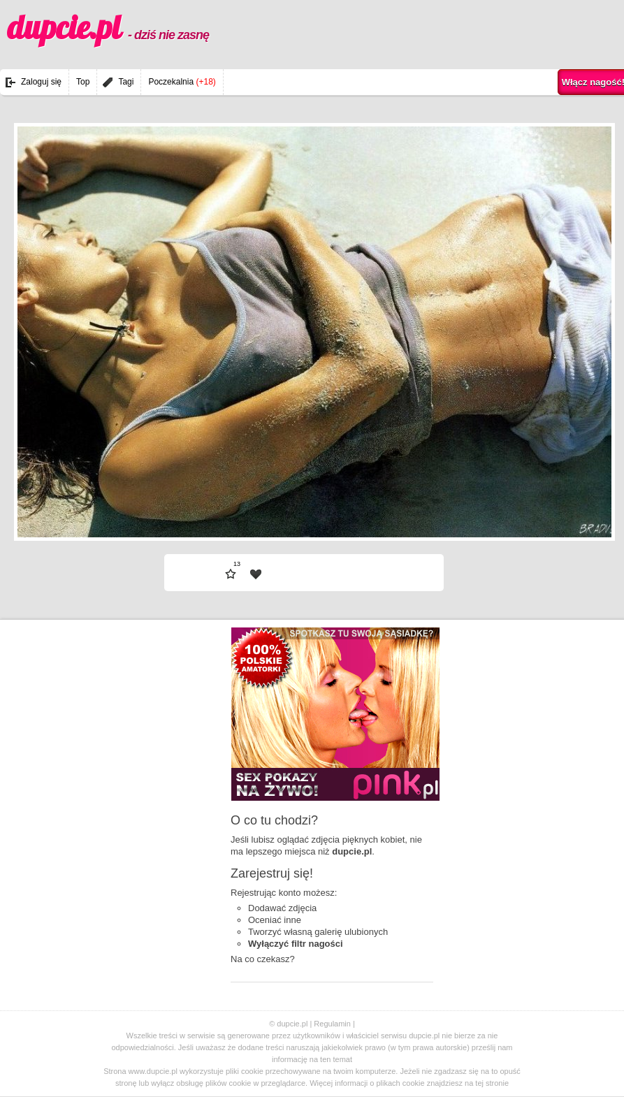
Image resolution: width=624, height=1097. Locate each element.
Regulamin (332, 1023)
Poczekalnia (181, 82)
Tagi (125, 82)
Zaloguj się (41, 82)
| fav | (255, 574)
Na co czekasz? (263, 959)
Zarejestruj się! (272, 873)
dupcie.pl (108, 27)
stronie (497, 1083)
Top (82, 82)
